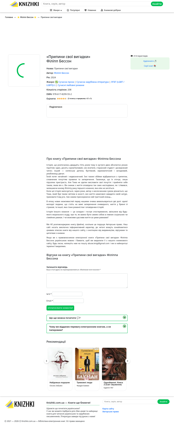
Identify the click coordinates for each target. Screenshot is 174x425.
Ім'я (49, 294)
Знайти (157, 3)
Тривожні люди (84, 383)
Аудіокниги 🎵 (150, 61)
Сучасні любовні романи (71, 85)
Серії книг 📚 (150, 66)
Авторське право (110, 411)
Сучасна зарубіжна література (92, 81)
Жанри (56, 10)
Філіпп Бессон (61, 72)
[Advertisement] (76, 37)
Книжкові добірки (112, 10)
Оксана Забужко (56, 386)
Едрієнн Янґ (108, 388)
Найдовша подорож (60, 383)
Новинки (92, 10)
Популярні (75, 10)
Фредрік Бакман (83, 386)
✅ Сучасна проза (64, 81)
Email (50, 300)
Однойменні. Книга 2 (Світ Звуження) (113, 384)
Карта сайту (108, 408)
